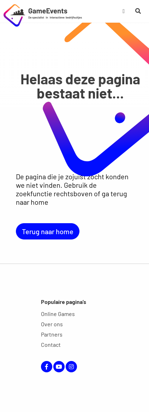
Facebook (46, 366)
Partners (51, 334)
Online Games (58, 313)
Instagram (71, 366)
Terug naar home (47, 231)
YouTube (59, 366)
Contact (51, 344)
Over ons (52, 324)
